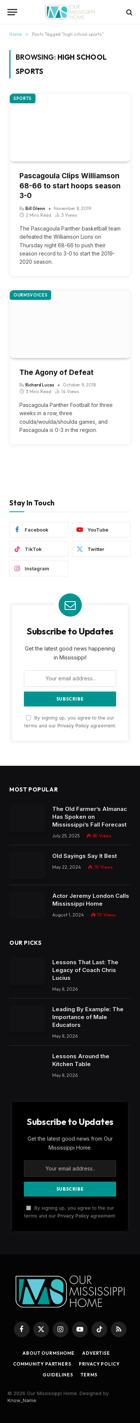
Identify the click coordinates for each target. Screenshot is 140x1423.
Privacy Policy (73, 725)
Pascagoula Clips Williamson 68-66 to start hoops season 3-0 (70, 186)
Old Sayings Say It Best (84, 855)
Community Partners (42, 1364)
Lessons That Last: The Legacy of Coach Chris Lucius (85, 970)
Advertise (96, 1353)
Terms (89, 1374)
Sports (22, 98)
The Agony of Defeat (56, 372)
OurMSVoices (30, 295)
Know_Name (21, 1400)
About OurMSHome (48, 1353)
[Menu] (12, 12)
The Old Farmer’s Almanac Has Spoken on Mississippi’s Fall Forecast (89, 816)
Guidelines (58, 1374)
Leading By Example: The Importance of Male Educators (88, 1017)
